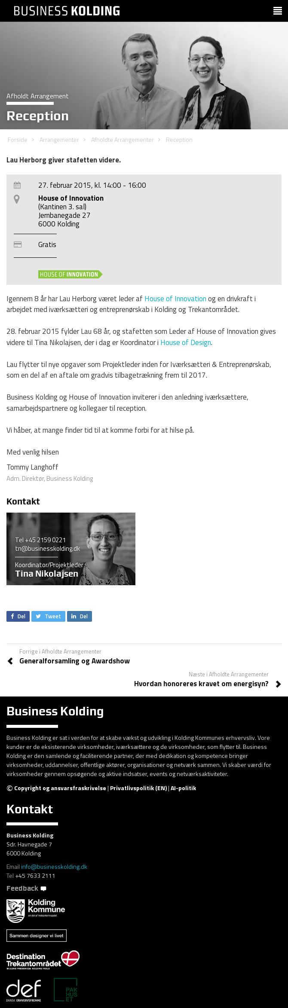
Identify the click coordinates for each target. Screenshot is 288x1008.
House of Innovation (175, 298)
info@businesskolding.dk (54, 866)
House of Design (185, 342)
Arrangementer (59, 139)
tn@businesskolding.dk (47, 548)
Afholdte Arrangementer (122, 139)
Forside (18, 139)
